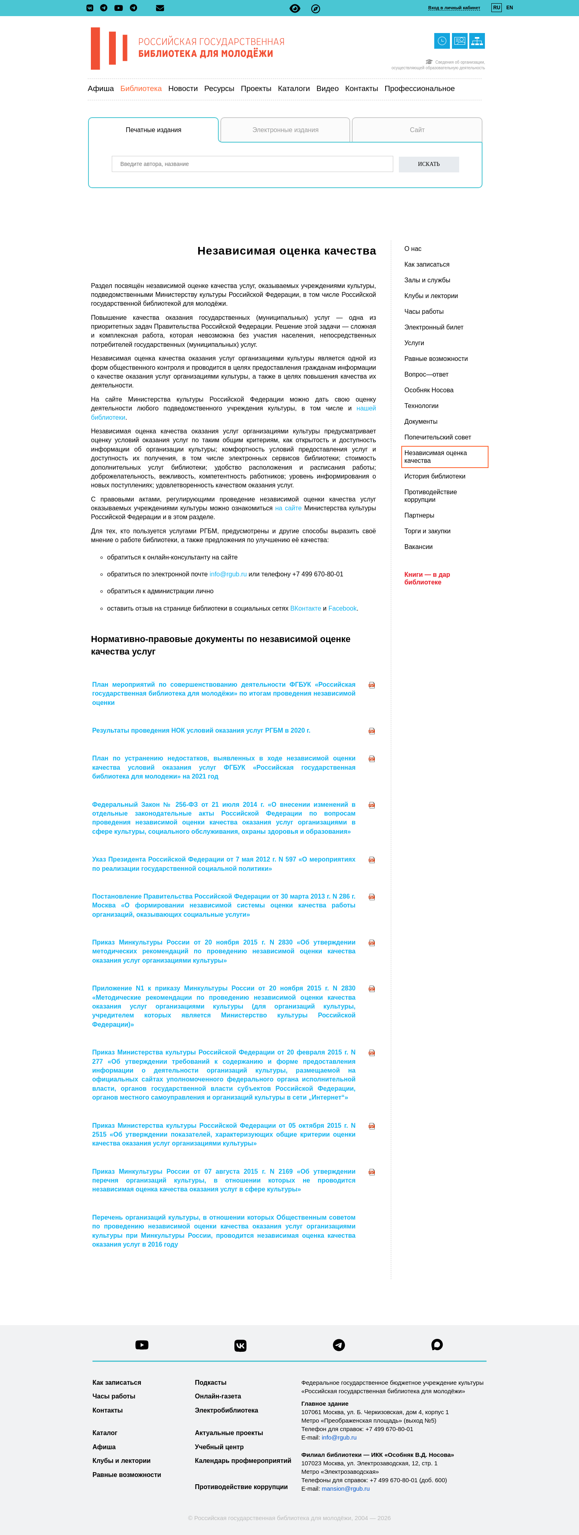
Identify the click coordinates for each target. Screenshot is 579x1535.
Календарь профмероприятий (243, 1460)
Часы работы (114, 1396)
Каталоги (294, 88)
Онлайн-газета (218, 1396)
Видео (327, 88)
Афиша (101, 88)
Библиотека (141, 88)
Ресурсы (219, 88)
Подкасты (211, 1382)
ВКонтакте (305, 608)
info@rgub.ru (228, 574)
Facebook (341, 608)
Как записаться (116, 1382)
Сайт (417, 129)
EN (509, 7)
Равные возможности (126, 1474)
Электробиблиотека (226, 1410)
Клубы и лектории (121, 1460)
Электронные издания (286, 129)
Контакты (361, 88)
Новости (183, 88)
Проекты (256, 88)
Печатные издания (172, 134)
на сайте (288, 508)
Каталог (104, 1432)
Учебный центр (219, 1447)
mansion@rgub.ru (346, 1488)
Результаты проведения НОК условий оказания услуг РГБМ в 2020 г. (201, 730)
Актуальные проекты (229, 1432)
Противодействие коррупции (241, 1486)
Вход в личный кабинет (454, 7)
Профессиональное (420, 88)
